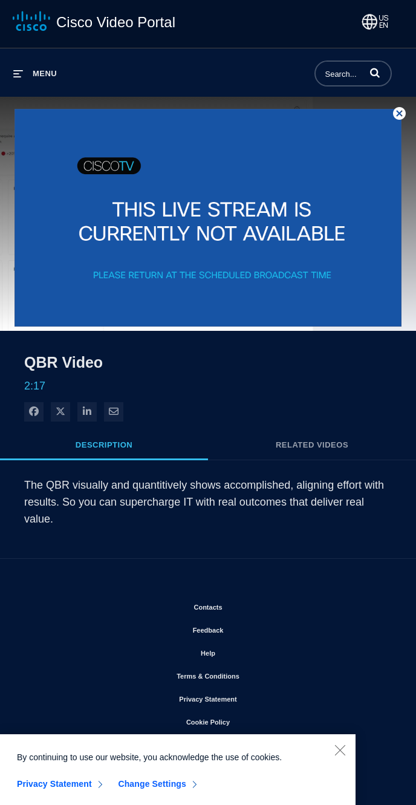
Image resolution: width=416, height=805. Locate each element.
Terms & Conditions (242, 674)
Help (242, 651)
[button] (375, 72)
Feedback (243, 628)
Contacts (242, 605)
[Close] (340, 756)
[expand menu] (35, 73)
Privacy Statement (242, 697)
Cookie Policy (242, 720)
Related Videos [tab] (312, 444)
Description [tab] (104, 444)
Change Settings (152, 790)
